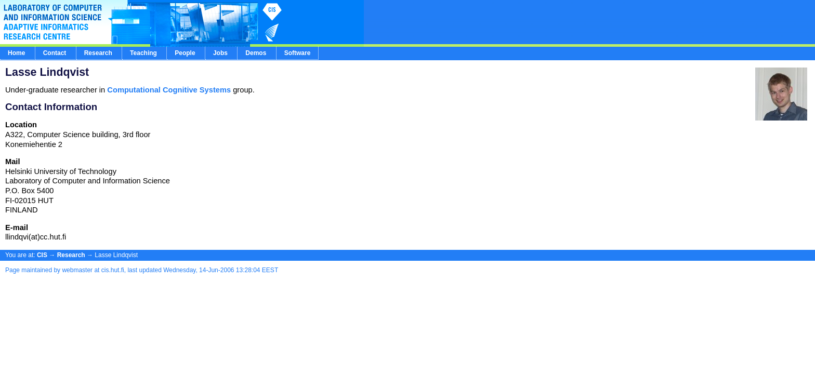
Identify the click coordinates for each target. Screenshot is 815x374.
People (185, 53)
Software (297, 53)
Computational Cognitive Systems (169, 90)
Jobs (220, 53)
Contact (55, 53)
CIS (42, 255)
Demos (255, 53)
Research (98, 53)
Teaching (143, 53)
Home (16, 53)
